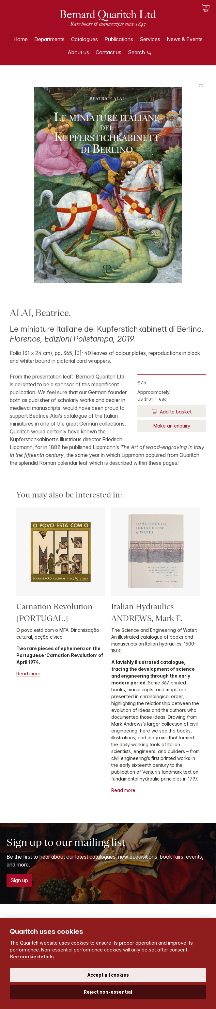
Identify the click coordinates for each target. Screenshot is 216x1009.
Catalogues (84, 39)
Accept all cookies (108, 975)
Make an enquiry (171, 426)
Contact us (108, 52)
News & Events (185, 39)
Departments (49, 39)
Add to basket (175, 411)
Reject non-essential (108, 992)
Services (150, 39)
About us (78, 52)
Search (136, 52)
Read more (28, 673)
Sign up (19, 880)
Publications (118, 39)
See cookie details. (32, 956)
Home (20, 39)
